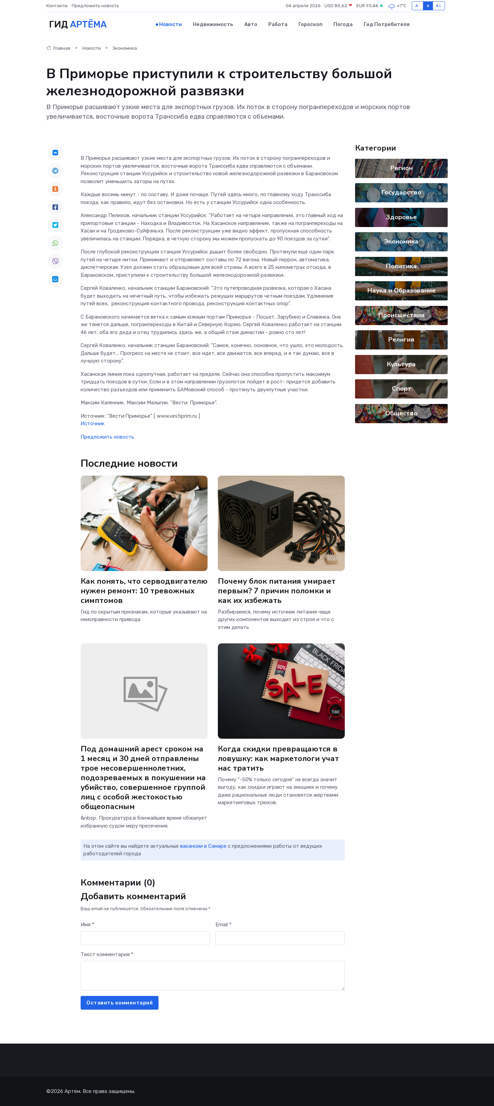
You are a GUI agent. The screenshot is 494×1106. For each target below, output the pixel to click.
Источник (93, 423)
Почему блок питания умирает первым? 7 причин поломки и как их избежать (277, 590)
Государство (401, 192)
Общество (401, 412)
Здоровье (401, 216)
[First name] (145, 938)
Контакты (57, 5)
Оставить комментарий (119, 1002)
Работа (277, 24)
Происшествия (401, 314)
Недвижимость (213, 24)
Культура (401, 363)
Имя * (87, 924)
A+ (438, 6)
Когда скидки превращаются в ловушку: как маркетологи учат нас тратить (278, 758)
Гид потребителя (387, 24)
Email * (223, 924)
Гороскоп (310, 24)
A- (417, 6)
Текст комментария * (107, 954)
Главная (58, 47)
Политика (401, 265)
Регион (401, 167)
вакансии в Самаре (203, 846)
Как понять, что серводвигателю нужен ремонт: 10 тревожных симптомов (144, 590)
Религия (401, 339)
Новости (170, 24)
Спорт (401, 388)
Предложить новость (95, 5)
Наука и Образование (401, 290)
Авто (250, 24)
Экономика (125, 47)
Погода (343, 24)
